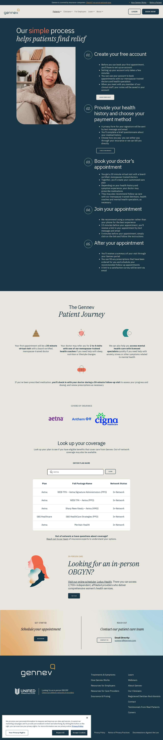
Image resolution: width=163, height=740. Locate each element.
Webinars (132, 680)
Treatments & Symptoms (103, 674)
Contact (132, 701)
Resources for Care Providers (105, 690)
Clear (109, 472)
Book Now (150, 11)
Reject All (60, 733)
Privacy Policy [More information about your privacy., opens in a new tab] (77, 726)
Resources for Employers (103, 685)
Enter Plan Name (81, 463)
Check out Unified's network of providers (58, 692)
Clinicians (67, 11)
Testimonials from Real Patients (144, 707)
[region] (46, 726)
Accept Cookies (79, 733)
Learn (90, 11)
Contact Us (104, 640)
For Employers (80, 11)
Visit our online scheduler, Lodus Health (90, 581)
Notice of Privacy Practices (119, 732)
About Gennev (135, 685)
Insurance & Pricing (100, 696)
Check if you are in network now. (98, 2)
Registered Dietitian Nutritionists (144, 696)
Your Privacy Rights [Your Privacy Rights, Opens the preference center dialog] (17, 733)
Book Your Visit (108, 97)
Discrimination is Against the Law (146, 732)
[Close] (87, 718)
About (99, 11)
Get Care (75, 595)
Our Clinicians (134, 690)
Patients (56, 11)
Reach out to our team (57, 538)
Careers (132, 712)
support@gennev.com (127, 640)
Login (135, 11)
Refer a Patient (156, 2)
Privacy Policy (99, 732)
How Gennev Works (138, 2)
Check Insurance (108, 150)
